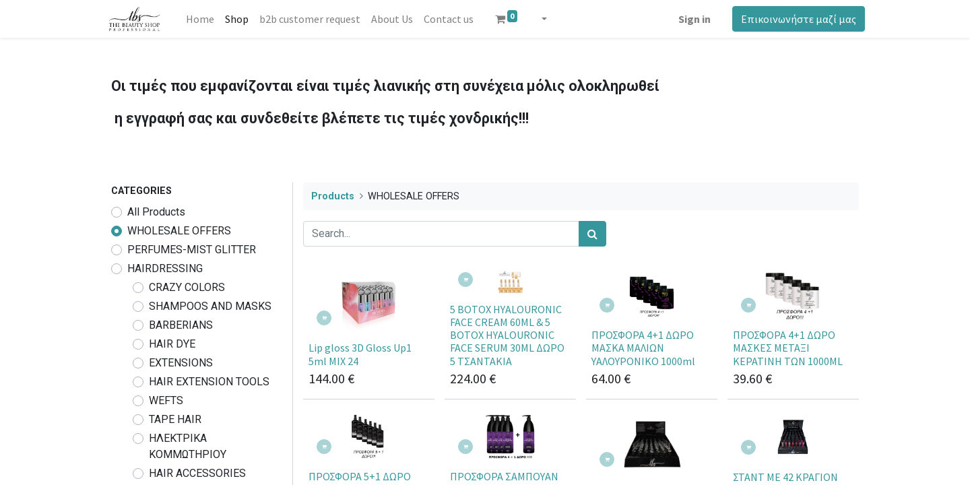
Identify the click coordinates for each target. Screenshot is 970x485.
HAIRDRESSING (165, 268)
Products (332, 196)
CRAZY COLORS (187, 287)
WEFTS (166, 400)
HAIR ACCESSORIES (197, 473)
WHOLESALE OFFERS (179, 230)
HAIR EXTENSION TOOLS (209, 381)
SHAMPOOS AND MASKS (210, 306)
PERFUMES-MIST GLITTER (191, 249)
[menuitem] (205, 18)
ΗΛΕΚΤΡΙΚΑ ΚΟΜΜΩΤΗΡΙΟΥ (187, 446)
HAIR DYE (172, 343)
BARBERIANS (181, 325)
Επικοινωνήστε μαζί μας (792, 19)
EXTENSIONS (181, 362)
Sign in (688, 19)
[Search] (592, 234)
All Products (156, 211)
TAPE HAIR (175, 419)
